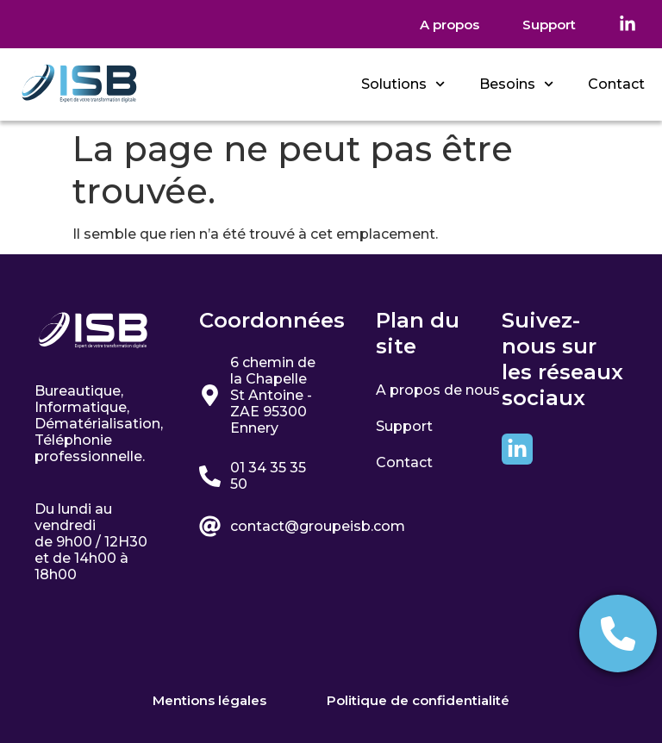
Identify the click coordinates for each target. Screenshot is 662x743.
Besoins (516, 84)
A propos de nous (438, 389)
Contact (616, 84)
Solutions (403, 84)
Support (404, 423)
